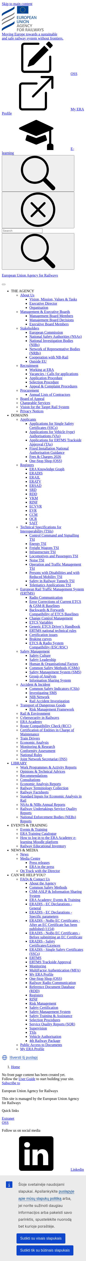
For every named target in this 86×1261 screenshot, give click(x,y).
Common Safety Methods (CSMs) (54, 668)
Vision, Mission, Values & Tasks (53, 299)
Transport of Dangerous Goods (43, 705)
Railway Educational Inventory (43, 846)
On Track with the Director (40, 871)
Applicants (28, 419)
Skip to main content (17, 4)
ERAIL (34, 477)
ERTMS (35, 958)
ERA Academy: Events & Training (54, 900)
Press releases (39, 863)
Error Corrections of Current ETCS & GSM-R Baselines (55, 604)
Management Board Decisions (51, 320)
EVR (33, 510)
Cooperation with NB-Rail (48, 357)
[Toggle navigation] (4, 284)
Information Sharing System (50, 680)
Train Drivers (30, 738)
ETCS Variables (41, 622)
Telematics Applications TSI (50, 585)
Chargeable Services (35, 403)
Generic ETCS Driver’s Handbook (54, 626)
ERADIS (36, 473)
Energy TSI (37, 544)
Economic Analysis (34, 742)
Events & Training (33, 829)
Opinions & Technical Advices (42, 771)
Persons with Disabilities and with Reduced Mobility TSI (54, 575)
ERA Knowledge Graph (46, 469)
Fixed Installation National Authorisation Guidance (49, 450)
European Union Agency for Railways (30, 275)
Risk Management (42, 1003)
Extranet (8, 1118)
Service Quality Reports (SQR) (52, 1024)
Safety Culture (40, 655)
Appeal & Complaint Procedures (53, 386)
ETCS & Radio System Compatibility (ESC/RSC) (48, 645)
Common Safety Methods (48, 887)
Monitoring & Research (37, 747)
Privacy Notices (32, 411)
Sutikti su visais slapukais (41, 1238)
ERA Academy (31, 722)
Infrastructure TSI (42, 552)
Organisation (38, 307)
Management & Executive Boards (45, 312)
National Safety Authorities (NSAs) (55, 336)
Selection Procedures (44, 1020)
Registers (27, 465)
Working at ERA (41, 370)
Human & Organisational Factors (53, 664)
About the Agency (42, 883)
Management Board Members (51, 316)
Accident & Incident (35, 684)
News (24, 854)
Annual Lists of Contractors (49, 394)
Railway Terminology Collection (44, 788)
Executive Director (43, 303)
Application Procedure (45, 378)
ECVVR (35, 506)
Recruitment (29, 365)
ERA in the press (41, 867)
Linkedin (43, 1169)
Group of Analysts (42, 676)
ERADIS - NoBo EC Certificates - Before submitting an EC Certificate (55, 935)
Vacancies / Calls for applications (53, 374)
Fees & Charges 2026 (45, 457)
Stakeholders (29, 328)
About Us (27, 295)
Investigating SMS (43, 693)
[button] (4, 1057)
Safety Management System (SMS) (55, 672)
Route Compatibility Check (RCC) (45, 726)
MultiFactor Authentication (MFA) (54, 970)
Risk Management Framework (51, 709)
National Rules (31, 755)
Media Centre (30, 858)
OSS (5, 1123)
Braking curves (40, 639)
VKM (33, 498)
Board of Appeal (32, 399)
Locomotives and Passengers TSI (53, 556)
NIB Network (39, 697)
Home (15, 1067)
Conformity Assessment (37, 751)
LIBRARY (19, 763)
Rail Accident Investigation (49, 701)
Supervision (38, 1028)
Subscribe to (11, 1083)
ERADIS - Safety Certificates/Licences (44, 943)
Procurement (29, 390)
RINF (33, 502)
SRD (32, 490)
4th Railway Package (44, 1041)
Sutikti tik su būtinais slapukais (45, 1250)
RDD (33, 494)
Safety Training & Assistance (50, 1016)
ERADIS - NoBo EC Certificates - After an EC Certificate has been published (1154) (54, 925)
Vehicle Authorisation (45, 1036)
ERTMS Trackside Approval (50, 962)
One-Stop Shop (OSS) (45, 461)
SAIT (33, 523)
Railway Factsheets (34, 792)
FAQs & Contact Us (35, 879)
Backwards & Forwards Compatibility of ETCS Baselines (54, 612)
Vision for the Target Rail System (44, 407)
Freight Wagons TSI (44, 548)
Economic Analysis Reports (40, 784)
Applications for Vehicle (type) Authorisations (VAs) (52, 434)
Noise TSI (36, 560)
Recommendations (33, 776)
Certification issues (43, 635)
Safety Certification (43, 1007)
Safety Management (35, 651)
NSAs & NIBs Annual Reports (42, 805)
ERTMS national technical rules (52, 631)
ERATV (35, 481)
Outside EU (38, 361)
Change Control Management (51, 618)
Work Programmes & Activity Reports (48, 767)
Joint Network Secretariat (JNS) (43, 759)
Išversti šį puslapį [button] (24, 1057)
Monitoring (37, 966)
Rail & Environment (35, 713)
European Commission (46, 332)
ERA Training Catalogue (38, 834)
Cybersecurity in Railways (39, 718)
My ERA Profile (41, 974)
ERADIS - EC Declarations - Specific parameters (50, 914)
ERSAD (35, 486)
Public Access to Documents (41, 1045)
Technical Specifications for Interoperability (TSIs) (40, 529)
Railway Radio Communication (52, 983)
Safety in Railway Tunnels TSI (52, 581)
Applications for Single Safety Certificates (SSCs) (51, 426)
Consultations (30, 780)
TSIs (32, 1032)
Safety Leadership (42, 660)
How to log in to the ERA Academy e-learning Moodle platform (48, 840)
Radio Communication (46, 597)
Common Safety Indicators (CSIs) (54, 689)
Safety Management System (50, 1012)
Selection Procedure (44, 382)
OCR (33, 519)
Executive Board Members (49, 324)
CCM (33, 515)
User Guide (27, 1079)
